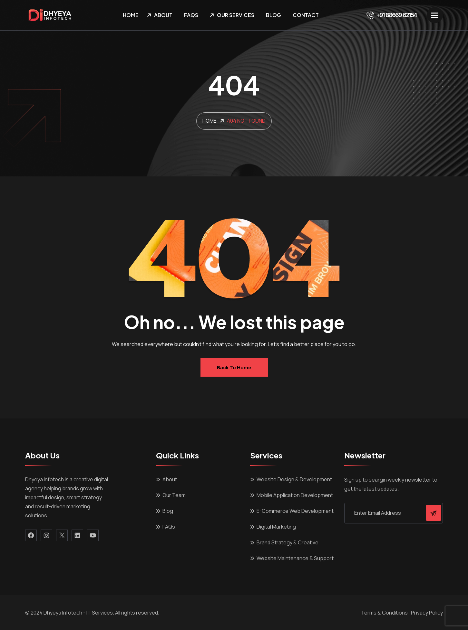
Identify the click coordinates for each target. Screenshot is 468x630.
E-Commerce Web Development (295, 510)
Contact (306, 15)
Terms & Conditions (384, 612)
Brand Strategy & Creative (287, 542)
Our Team (174, 495)
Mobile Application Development (295, 495)
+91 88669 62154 (391, 15)
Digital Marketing (276, 526)
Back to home (234, 367)
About (163, 15)
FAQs (191, 15)
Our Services (235, 15)
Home (131, 15)
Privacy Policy (427, 612)
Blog (273, 15)
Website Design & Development (294, 479)
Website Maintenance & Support (295, 558)
